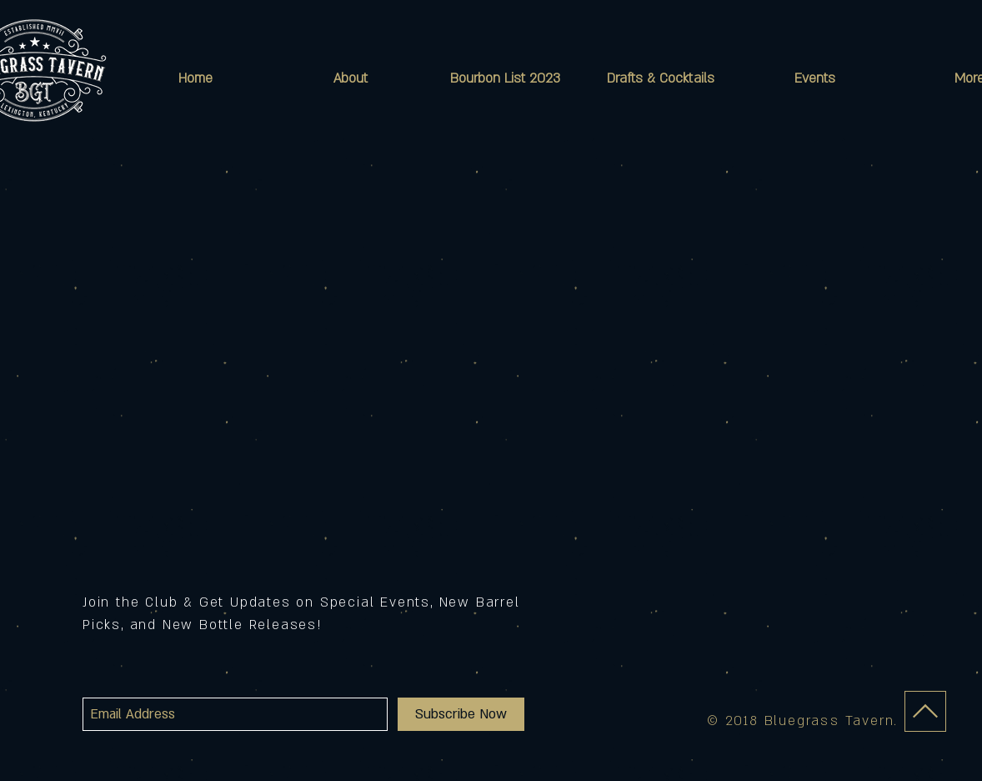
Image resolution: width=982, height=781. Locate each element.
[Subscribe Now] (461, 714)
